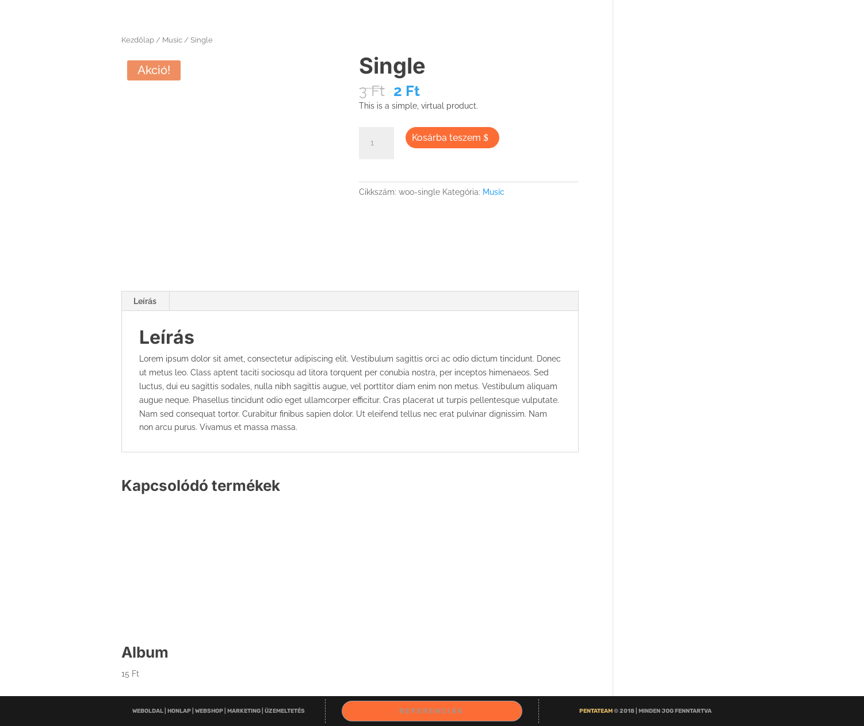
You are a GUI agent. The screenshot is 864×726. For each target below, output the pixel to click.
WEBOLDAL (148, 711)
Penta (596, 711)
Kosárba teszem (446, 137)
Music (172, 40)
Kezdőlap (137, 40)
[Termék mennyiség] (376, 143)
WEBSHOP (209, 711)
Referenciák (431, 711)
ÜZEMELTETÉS (285, 711)
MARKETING (244, 711)
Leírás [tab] (144, 301)
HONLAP (179, 711)
